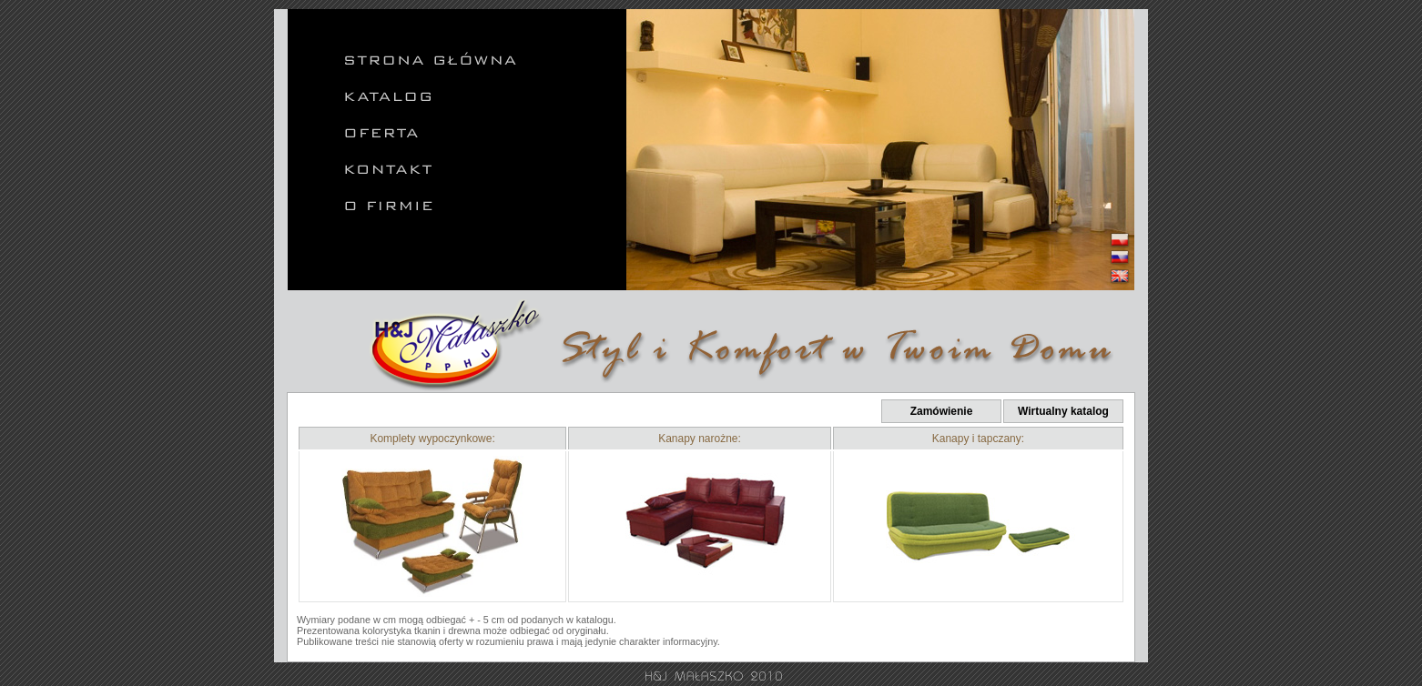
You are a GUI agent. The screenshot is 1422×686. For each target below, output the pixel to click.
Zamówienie (941, 411)
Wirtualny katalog (1063, 411)
